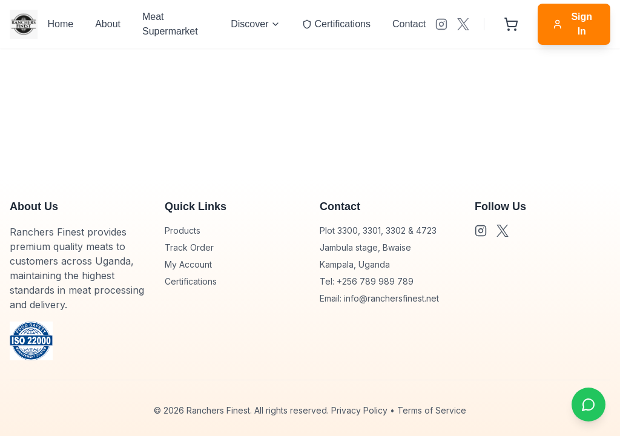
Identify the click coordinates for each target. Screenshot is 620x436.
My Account (188, 264)
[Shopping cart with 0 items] (511, 24)
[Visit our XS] (463, 24)
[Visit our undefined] (441, 24)
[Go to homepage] (24, 24)
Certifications (191, 281)
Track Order (189, 247)
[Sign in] (574, 24)
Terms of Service (431, 410)
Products (182, 230)
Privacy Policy (359, 410)
